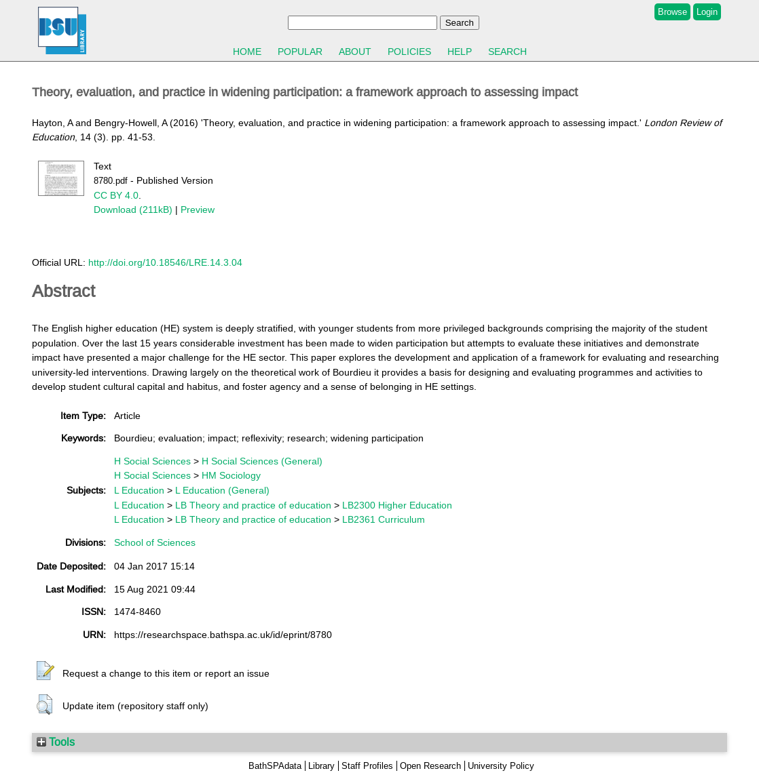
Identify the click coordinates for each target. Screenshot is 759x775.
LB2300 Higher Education (397, 505)
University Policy (501, 766)
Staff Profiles (367, 766)
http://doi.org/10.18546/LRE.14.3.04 (165, 262)
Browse (672, 12)
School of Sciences (155, 542)
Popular (300, 51)
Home (247, 51)
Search (507, 51)
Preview (198, 209)
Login (707, 12)
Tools (56, 742)
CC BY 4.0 (116, 195)
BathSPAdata (274, 766)
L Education (139, 490)
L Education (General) (222, 490)
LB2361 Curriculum (383, 519)
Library (321, 766)
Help (459, 51)
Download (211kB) (133, 209)
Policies (409, 51)
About (355, 51)
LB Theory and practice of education (253, 505)
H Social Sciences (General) (262, 461)
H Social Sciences (152, 461)
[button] (45, 671)
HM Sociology (231, 475)
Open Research (430, 766)
